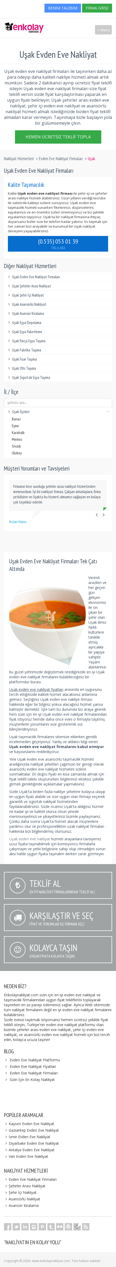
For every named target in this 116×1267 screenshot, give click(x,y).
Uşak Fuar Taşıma (22, 359)
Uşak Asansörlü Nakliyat (26, 304)
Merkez (17, 439)
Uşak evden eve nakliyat (30, 838)
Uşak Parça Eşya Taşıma (26, 340)
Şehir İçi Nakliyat (20, 1192)
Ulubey (17, 452)
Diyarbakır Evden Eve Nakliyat (31, 1143)
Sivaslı (16, 446)
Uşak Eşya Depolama (24, 322)
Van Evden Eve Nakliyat (26, 1156)
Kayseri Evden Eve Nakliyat (29, 1123)
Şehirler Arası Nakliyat (25, 1185)
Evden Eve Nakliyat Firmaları (61, 158)
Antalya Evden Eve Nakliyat (29, 1149)
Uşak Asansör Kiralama (25, 313)
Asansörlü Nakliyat (22, 1198)
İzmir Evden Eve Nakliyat (27, 1136)
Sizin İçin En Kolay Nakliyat (32, 1079)
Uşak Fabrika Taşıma (24, 350)
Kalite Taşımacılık (26, 184)
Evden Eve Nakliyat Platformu (35, 1059)
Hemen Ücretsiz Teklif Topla (58, 138)
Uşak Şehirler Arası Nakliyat (29, 286)
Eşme (15, 425)
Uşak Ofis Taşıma (21, 368)
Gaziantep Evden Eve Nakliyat (31, 1130)
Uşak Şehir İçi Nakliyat (25, 295)
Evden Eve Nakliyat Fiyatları (33, 1066)
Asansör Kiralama (21, 1205)
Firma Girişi (97, 7)
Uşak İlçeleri (58, 411)
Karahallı (18, 432)
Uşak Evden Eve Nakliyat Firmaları (33, 276)
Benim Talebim (62, 7)
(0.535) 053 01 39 (58, 243)
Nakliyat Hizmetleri (19, 158)
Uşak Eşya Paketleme (24, 331)
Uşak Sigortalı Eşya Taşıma (28, 377)
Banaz (16, 418)
